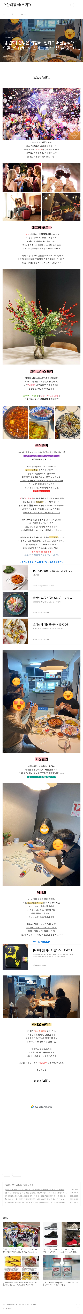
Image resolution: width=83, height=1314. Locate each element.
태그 (12, 14)
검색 (72, 5)
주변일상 (15, 1185)
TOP (78, 1306)
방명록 (23, 14)
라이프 (7, 1185)
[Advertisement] (41, 1106)
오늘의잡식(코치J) (17, 5)
